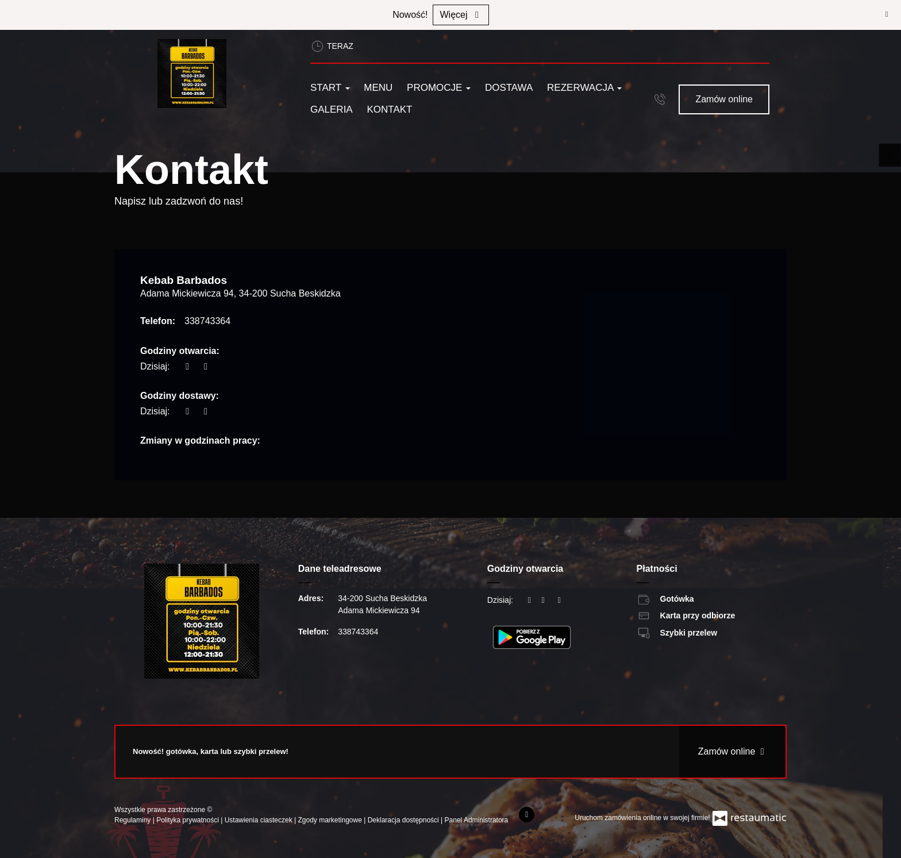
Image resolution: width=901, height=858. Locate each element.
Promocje (439, 87)
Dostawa (509, 87)
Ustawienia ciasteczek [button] (259, 820)
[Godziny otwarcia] (206, 366)
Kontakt (389, 109)
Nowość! (410, 15)
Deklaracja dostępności (404, 820)
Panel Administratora (477, 820)
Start (330, 87)
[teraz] (187, 367)
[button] (660, 98)
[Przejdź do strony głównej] (218, 73)
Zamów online (724, 99)
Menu (378, 87)
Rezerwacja (584, 87)
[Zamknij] (886, 14)
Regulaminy (133, 820)
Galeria (331, 109)
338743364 (207, 321)
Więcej (461, 15)
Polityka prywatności (188, 820)
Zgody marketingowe (331, 820)
